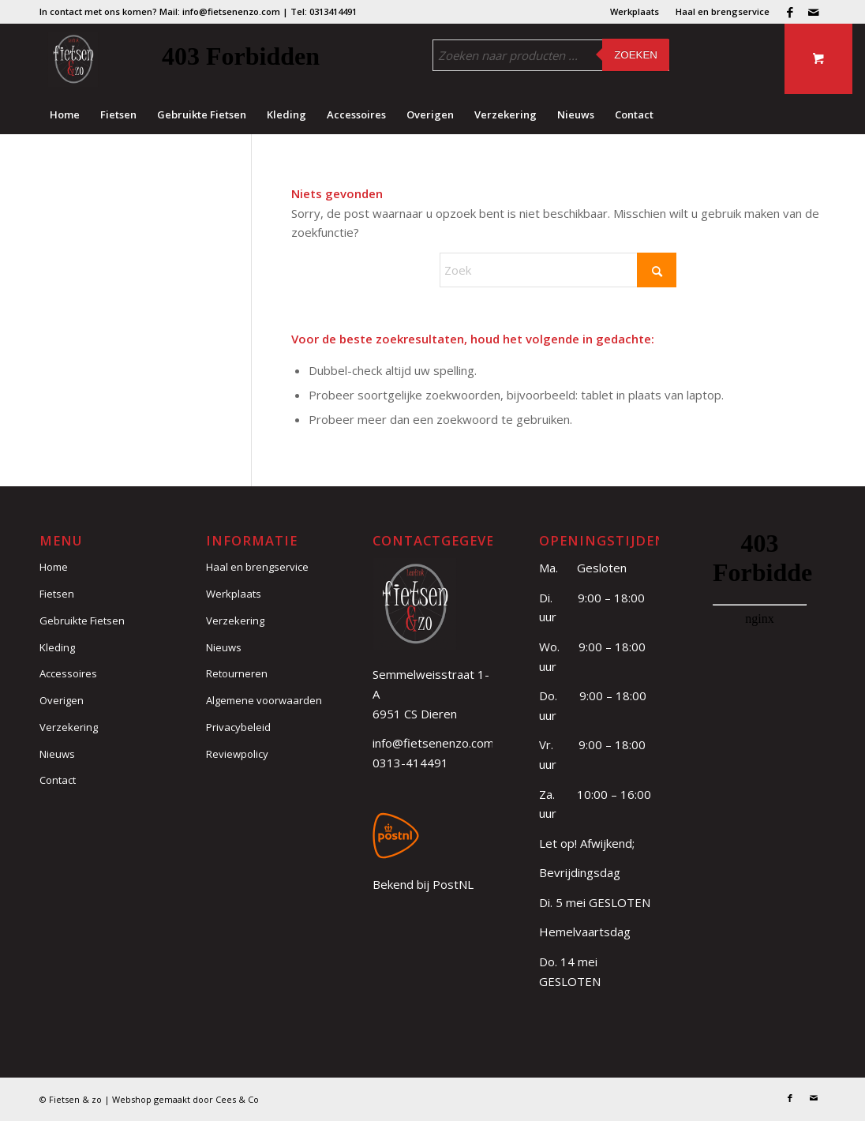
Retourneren (237, 673)
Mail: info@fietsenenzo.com (219, 11)
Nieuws (57, 754)
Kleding (57, 647)
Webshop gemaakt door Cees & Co (185, 1099)
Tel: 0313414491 (323, 11)
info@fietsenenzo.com (433, 743)
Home (53, 567)
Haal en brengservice (723, 11)
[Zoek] (558, 270)
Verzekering (68, 727)
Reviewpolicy (237, 754)
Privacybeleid (238, 727)
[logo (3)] (73, 59)
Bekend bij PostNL (423, 884)
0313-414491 (410, 762)
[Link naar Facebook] (789, 12)
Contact (57, 780)
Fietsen (56, 594)
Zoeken (635, 55)
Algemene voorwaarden (264, 700)
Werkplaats (634, 11)
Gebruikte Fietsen (82, 620)
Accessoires (68, 673)
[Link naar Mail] (814, 12)
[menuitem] (635, 12)
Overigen (61, 700)
